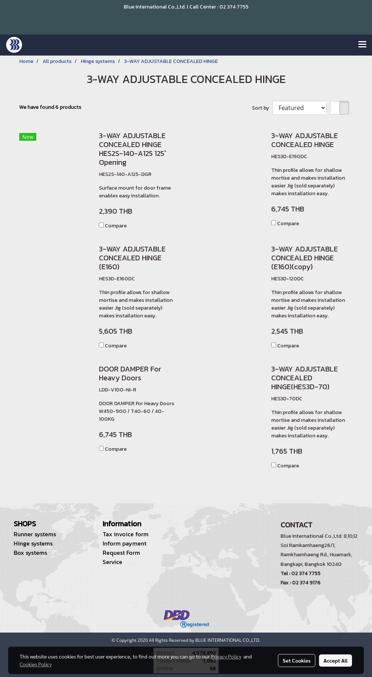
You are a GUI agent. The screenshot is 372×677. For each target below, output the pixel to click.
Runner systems (35, 534)
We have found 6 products (50, 107)
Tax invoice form (126, 534)
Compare (116, 226)
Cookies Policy (36, 664)
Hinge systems (33, 543)
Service (112, 561)
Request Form (121, 552)
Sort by (262, 108)
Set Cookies (296, 660)
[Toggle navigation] (362, 45)
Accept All (335, 660)
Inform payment (124, 543)
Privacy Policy (226, 656)
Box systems (30, 552)
